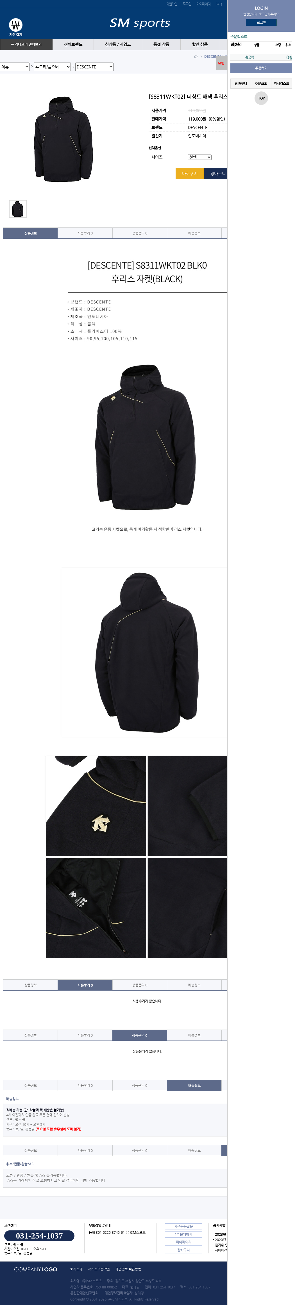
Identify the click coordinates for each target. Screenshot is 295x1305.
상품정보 (30, 233)
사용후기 (85, 233)
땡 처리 (236, 44)
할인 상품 (200, 44)
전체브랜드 (73, 44)
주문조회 (261, 84)
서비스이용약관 (99, 1269)
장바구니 (241, 84)
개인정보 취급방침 (128, 1269)
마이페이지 (203, 4)
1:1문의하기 (183, 1234)
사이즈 (156, 157)
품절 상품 (161, 44)
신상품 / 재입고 (118, 44)
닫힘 (221, 63)
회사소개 (76, 1269)
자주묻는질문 (183, 1226)
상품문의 (139, 233)
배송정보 (194, 233)
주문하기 (261, 68)
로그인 (261, 22)
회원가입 (171, 4)
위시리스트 (281, 84)
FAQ (218, 4)
